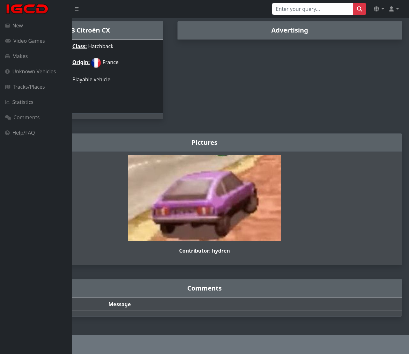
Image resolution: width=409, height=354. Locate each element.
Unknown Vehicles (30, 71)
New (14, 25)
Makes (16, 56)
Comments (22, 117)
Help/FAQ (20, 132)
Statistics (19, 102)
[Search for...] (312, 9)
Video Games (25, 40)
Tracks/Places (25, 86)
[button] (379, 9)
